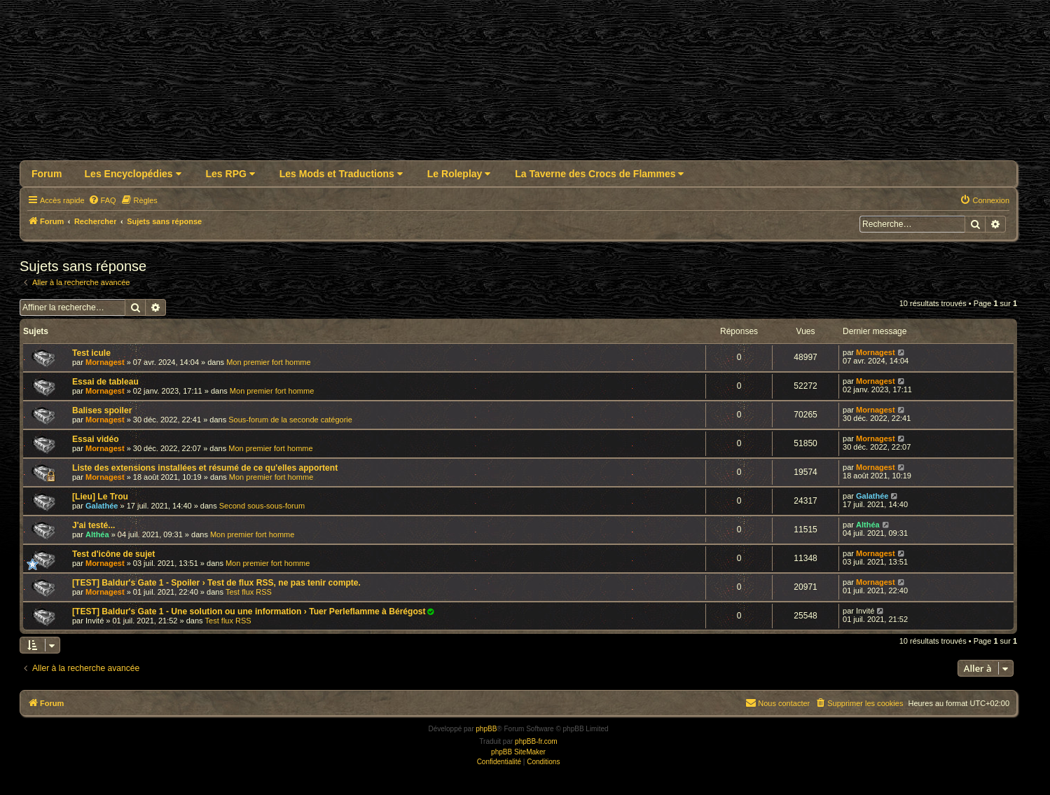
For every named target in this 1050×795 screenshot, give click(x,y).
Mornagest (105, 362)
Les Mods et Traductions (341, 173)
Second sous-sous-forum (262, 506)
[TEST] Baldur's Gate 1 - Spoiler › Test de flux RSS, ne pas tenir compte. (216, 583)
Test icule (91, 353)
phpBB (486, 729)
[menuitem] (102, 200)
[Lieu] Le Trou (100, 497)
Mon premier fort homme (268, 362)
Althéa (97, 534)
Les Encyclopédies (133, 173)
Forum (47, 173)
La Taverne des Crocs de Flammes (599, 173)
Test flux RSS (249, 592)
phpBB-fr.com (536, 741)
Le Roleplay (458, 173)
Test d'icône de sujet (113, 554)
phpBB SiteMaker (518, 752)
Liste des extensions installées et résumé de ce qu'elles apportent (205, 468)
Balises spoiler (102, 410)
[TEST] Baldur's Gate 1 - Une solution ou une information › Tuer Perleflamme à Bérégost (249, 611)
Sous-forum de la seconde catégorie (290, 419)
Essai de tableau (105, 382)
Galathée (101, 506)
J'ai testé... (93, 525)
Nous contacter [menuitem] (777, 702)
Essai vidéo (95, 439)
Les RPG (230, 173)
